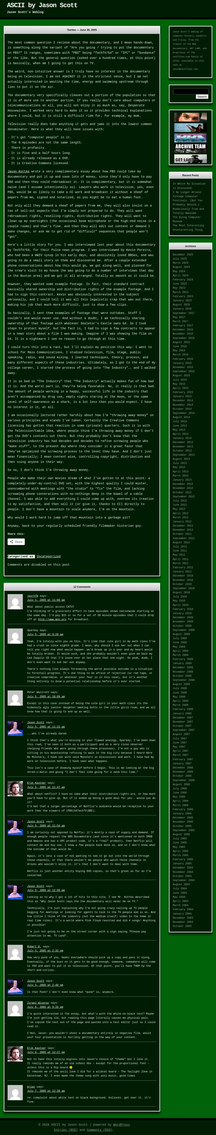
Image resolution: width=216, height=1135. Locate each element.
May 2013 (179, 467)
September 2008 (184, 680)
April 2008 (180, 701)
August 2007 (181, 734)
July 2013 (180, 463)
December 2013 (183, 442)
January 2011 (182, 571)
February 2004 (183, 909)
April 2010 (180, 605)
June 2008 (180, 692)
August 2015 (181, 375)
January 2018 (182, 308)
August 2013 (181, 459)
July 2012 (180, 500)
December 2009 (183, 617)
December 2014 (183, 400)
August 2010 (181, 592)
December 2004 (183, 867)
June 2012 (180, 505)
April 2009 (180, 651)
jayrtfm (32, 596)
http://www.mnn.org (52, 619)
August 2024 (181, 267)
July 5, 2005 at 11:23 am (46, 726)
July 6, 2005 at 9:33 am (45, 1007)
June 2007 (180, 742)
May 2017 (179, 317)
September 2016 (184, 338)
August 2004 (181, 884)
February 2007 (183, 759)
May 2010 (179, 600)
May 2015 (179, 384)
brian (31, 1086)
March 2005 (180, 855)
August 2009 (181, 634)
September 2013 (184, 455)
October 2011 (182, 534)
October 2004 (182, 876)
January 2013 (182, 480)
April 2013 (180, 471)
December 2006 (183, 767)
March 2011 (180, 563)
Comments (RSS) (100, 1130)
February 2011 (183, 567)
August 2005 (181, 834)
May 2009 (179, 646)
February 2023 (183, 296)
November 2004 (183, 872)
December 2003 (183, 918)
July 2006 (180, 788)
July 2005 (180, 838)
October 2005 (182, 826)
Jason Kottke (19, 171)
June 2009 (180, 642)
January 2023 (182, 300)
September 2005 (184, 830)
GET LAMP (195, 48)
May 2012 (179, 509)
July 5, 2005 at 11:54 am (46, 825)
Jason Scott (35, 722)
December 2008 (183, 667)
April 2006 (180, 801)
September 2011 (184, 538)
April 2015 (180, 388)
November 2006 (183, 771)
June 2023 (180, 283)
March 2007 (180, 755)
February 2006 (183, 809)
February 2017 (183, 325)
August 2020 (181, 304)
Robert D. (34, 946)
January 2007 (182, 763)
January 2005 (182, 863)
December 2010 (183, 575)
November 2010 (183, 580)
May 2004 (179, 897)
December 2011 (183, 525)
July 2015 (180, 380)
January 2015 (182, 396)
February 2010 (183, 609)
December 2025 (183, 254)
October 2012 (182, 492)
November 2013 (183, 446)
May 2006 (179, 796)
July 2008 (180, 688)
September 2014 (184, 413)
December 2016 (183, 329)
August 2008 (181, 684)
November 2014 (183, 405)
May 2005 (179, 847)
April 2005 (180, 851)
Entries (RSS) (66, 1130)
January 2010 (182, 613)
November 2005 (183, 821)
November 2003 (183, 922)
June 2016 (180, 346)
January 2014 (182, 438)
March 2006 (180, 805)
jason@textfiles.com (185, 69)
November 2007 (183, 721)
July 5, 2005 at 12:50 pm (46, 890)
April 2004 (180, 901)
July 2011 (180, 546)
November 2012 (183, 488)
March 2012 (180, 517)
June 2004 (180, 893)
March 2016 (180, 354)
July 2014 (180, 421)
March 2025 (180, 263)
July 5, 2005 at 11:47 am (46, 787)
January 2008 (182, 713)
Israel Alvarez (38, 1003)
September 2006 (184, 780)
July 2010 (180, 596)
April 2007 (180, 751)
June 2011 (180, 550)
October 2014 (182, 409)
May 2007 (179, 746)
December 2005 (183, 817)
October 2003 (182, 926)
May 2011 (179, 555)
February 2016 (183, 359)
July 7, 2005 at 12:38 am (46, 1091)
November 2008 (183, 671)
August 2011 (181, 542)
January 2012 (182, 521)
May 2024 (179, 271)
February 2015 (183, 392)
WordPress (121, 1125)
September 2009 (184, 630)
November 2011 (183, 530)
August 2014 (181, 417)
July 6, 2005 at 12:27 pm (46, 1052)
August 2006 (181, 784)
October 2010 (182, 584)
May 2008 (179, 696)
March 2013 (180, 475)
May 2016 (179, 350)
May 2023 (179, 288)
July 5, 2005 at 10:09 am (46, 696)
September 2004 (184, 880)
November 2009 (183, 621)
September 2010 (184, 588)
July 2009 (180, 638)
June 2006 (180, 792)
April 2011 (180, 559)
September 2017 (184, 313)
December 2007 (183, 717)
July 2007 (180, 738)
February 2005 (183, 859)
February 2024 (183, 279)
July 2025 (180, 258)
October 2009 (182, 626)
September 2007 (184, 730)
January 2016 (182, 363)
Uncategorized (48, 556)
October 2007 (182, 726)
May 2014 (179, 430)
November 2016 (183, 333)
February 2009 (183, 659)
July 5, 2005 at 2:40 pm (45, 985)
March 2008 (180, 705)
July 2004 (180, 888)
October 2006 (182, 776)
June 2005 (180, 842)
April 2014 (180, 434)
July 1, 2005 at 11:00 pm (46, 600)
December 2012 (183, 484)
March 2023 (180, 292)
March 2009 (180, 655)
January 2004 (182, 913)
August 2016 (181, 342)
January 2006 (182, 813)
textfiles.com (181, 57)
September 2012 (184, 496)
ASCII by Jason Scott (42, 5)
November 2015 (183, 367)
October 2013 (182, 450)
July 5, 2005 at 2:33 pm (45, 950)
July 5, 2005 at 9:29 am (45, 634)
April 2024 (180, 275)
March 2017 (180, 321)
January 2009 (182, 663)
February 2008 (183, 709)
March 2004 (180, 905)
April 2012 (180, 513)
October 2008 (182, 676)
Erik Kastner (36, 783)
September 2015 (184, 371)
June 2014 (180, 425)
